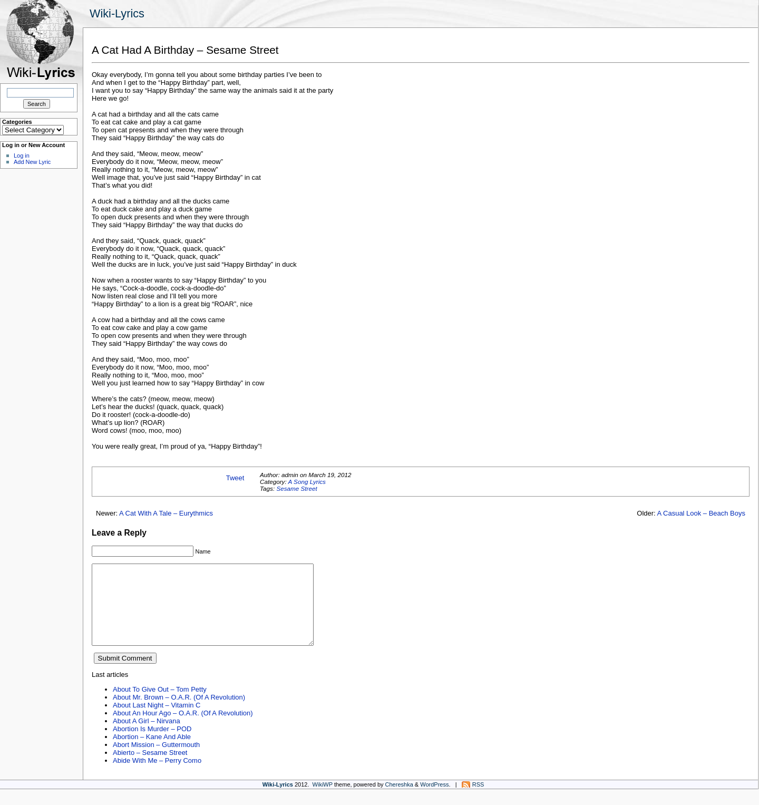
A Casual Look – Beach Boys (701, 513)
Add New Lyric (32, 162)
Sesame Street (296, 488)
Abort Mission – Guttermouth (156, 760)
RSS (478, 800)
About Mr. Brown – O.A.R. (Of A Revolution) (179, 713)
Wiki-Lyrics (117, 13)
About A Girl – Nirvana (146, 737)
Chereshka (399, 800)
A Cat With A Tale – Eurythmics (166, 513)
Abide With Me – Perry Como (157, 776)
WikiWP (323, 800)
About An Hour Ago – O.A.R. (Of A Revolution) (183, 729)
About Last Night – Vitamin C (156, 721)
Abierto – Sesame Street (150, 768)
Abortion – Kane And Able (152, 752)
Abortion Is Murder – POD (152, 745)
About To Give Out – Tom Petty (160, 705)
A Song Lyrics (306, 481)
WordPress (434, 800)
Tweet (235, 478)
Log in (22, 155)
